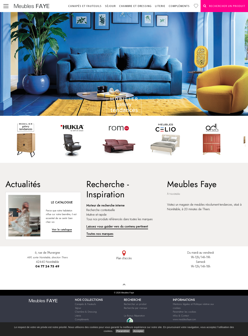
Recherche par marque (135, 308)
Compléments (179, 6)
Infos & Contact (181, 315)
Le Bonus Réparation (134, 315)
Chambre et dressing (135, 6)
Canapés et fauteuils (85, 6)
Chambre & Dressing (86, 312)
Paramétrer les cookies (184, 312)
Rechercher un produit (135, 304)
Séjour (110, 6)
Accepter (138, 331)
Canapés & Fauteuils (85, 304)
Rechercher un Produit (224, 6)
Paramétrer (123, 331)
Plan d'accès (124, 255)
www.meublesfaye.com (184, 319)
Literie (160, 6)
